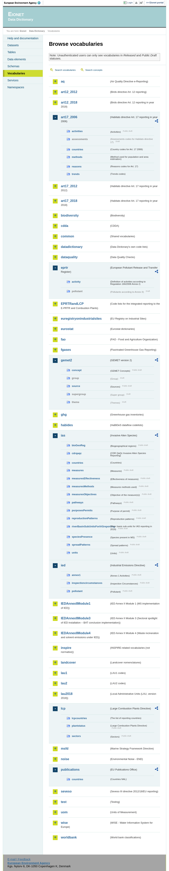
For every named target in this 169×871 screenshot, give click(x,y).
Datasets (13, 45)
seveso (66, 791)
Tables (11, 52)
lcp (63, 708)
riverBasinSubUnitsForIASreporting (90, 526)
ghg (64, 414)
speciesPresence (82, 536)
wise (64, 822)
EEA (23, 3)
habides (67, 425)
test (63, 802)
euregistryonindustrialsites (81, 318)
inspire (66, 647)
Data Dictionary (37, 31)
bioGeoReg (78, 445)
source (76, 386)
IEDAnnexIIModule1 (75, 603)
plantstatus (78, 725)
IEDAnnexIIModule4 (75, 633)
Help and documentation (22, 38)
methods (77, 156)
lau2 (64, 683)
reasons (76, 166)
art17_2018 (69, 200)
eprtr (64, 267)
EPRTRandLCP (72, 303)
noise (65, 759)
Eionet (23, 31)
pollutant (77, 591)
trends (75, 174)
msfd (64, 748)
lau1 (64, 673)
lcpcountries (79, 718)
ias (63, 435)
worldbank (69, 837)
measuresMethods (83, 486)
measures (78, 470)
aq (63, 81)
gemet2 (66, 360)
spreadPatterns (81, 544)
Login (130, 2)
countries (77, 149)
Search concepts (93, 70)
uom (64, 812)
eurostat (67, 329)
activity (76, 281)
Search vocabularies (65, 70)
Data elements (16, 59)
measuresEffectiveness (86, 478)
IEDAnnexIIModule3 (75, 618)
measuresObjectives (84, 494)
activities (77, 131)
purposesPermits (82, 510)
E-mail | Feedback (19, 859)
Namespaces (15, 87)
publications (70, 769)
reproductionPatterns (85, 518)
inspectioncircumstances (87, 582)
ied (63, 565)
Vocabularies (16, 73)
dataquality (69, 257)
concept (76, 370)
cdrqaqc (77, 453)
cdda (64, 225)
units (75, 552)
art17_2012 (69, 186)
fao (63, 339)
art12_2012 (69, 92)
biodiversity (70, 215)
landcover (68, 662)
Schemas (13, 66)
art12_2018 (69, 102)
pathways (77, 502)
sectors (76, 736)
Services (12, 80)
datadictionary (71, 246)
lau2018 (66, 693)
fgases (66, 349)
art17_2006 (69, 117)
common (67, 236)
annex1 (76, 575)
